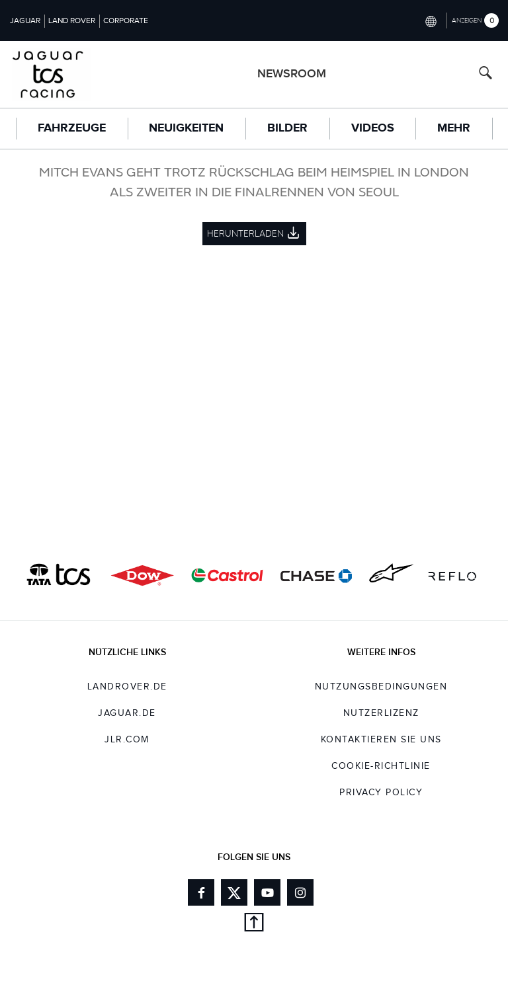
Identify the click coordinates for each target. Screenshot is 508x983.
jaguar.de (127, 713)
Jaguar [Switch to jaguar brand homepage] (25, 20)
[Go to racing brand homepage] (60, 74)
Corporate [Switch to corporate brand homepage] (125, 20)
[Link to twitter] (234, 892)
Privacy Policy (381, 792)
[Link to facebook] (201, 892)
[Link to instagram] (300, 892)
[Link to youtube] (267, 892)
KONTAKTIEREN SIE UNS (381, 739)
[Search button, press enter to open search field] (485, 74)
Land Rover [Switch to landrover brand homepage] (71, 20)
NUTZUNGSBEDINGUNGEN (381, 687)
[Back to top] (254, 924)
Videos (372, 128)
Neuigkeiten (186, 128)
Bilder (287, 128)
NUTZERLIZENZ (381, 713)
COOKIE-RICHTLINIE (381, 766)
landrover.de (127, 687)
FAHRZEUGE (72, 128)
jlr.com (127, 739)
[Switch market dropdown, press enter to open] (430, 20)
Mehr (453, 128)
